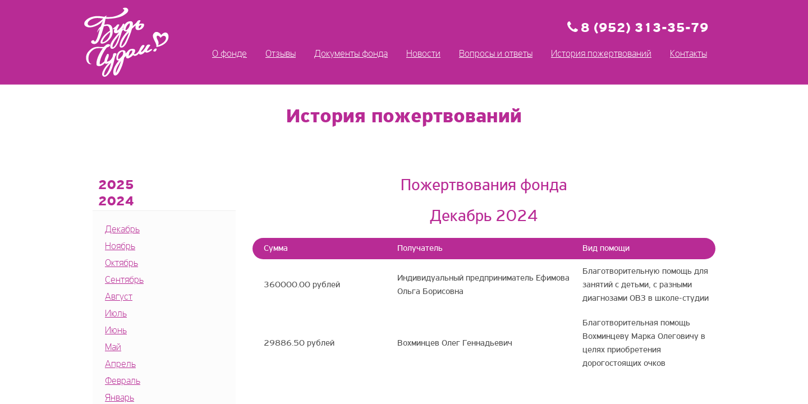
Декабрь (122, 229)
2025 (116, 185)
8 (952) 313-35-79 (645, 28)
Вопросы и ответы (495, 54)
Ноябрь (120, 246)
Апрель (120, 364)
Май (113, 347)
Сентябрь (124, 280)
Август (118, 297)
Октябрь (121, 263)
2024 (116, 202)
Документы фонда (351, 54)
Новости (423, 54)
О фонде (229, 54)
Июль (116, 314)
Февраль (122, 381)
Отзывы (280, 54)
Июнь (116, 330)
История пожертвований (601, 54)
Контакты (688, 54)
